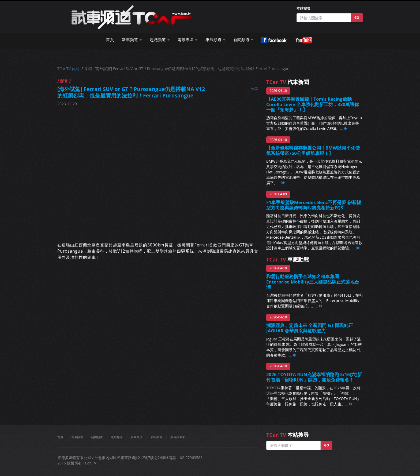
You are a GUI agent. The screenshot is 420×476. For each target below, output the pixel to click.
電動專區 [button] (187, 39)
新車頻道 (77, 437)
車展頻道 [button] (215, 39)
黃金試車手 (177, 437)
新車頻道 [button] (132, 39)
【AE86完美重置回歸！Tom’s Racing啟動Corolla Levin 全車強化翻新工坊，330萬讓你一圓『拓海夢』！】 (312, 104)
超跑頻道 (97, 437)
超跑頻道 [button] (160, 39)
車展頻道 (136, 437)
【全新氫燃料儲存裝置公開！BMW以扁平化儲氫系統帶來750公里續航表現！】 (313, 150)
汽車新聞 (287, 82)
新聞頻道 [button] (243, 39)
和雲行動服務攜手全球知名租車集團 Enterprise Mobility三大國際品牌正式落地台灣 (312, 281)
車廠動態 (287, 259)
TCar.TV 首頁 (68, 68)
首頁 (110, 39)
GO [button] (356, 17)
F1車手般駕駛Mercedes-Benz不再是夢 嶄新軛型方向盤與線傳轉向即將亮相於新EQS (313, 205)
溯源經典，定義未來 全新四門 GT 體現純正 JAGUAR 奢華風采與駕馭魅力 (309, 328)
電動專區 (117, 437)
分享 (254, 88)
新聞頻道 (156, 437)
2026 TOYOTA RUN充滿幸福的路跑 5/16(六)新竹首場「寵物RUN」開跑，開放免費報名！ (314, 377)
